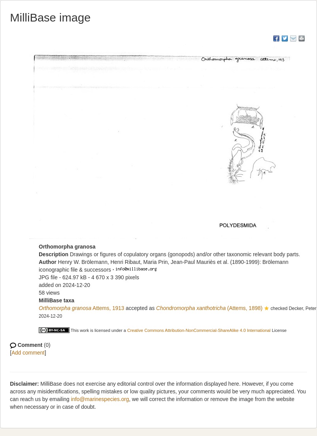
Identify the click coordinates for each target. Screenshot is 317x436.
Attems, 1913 (81, 308)
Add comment (28, 353)
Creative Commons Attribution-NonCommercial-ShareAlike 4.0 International (199, 330)
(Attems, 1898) (209, 308)
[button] (267, 309)
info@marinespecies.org (100, 399)
